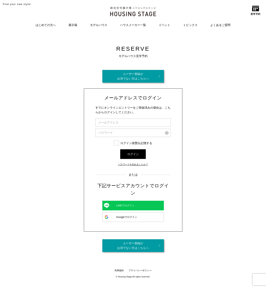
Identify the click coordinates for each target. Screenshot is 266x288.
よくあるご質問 (220, 25)
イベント (164, 25)
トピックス (190, 25)
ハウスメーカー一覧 (133, 25)
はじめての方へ (46, 25)
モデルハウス (98, 25)
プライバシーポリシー (140, 270)
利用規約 (119, 270)
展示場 (72, 25)
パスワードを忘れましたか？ (133, 164)
